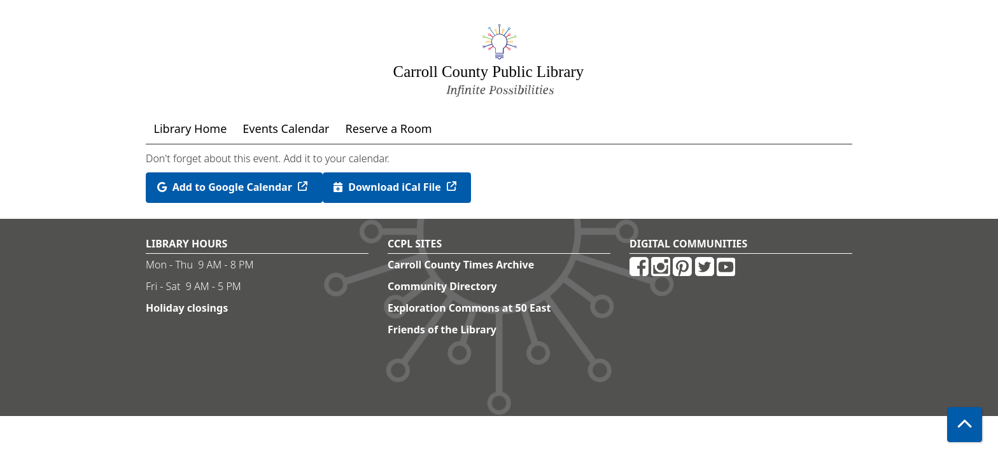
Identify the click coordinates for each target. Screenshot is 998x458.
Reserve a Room (389, 128)
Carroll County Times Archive (461, 265)
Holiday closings (187, 308)
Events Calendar (285, 128)
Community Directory (442, 286)
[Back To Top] (964, 424)
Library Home (190, 128)
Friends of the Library (442, 330)
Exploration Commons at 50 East (469, 308)
